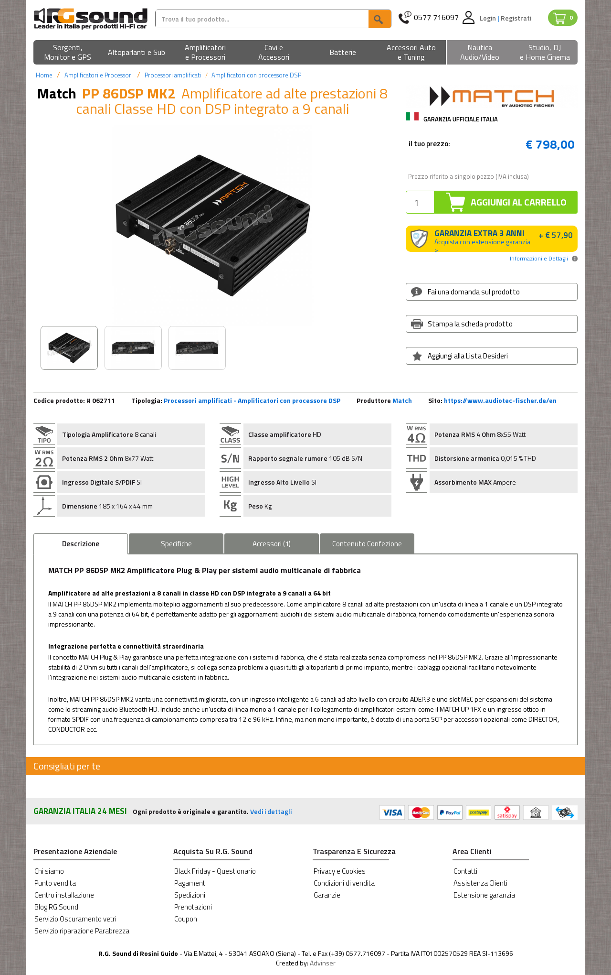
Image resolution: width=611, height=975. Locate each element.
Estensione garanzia (484, 894)
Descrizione (80, 543)
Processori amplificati (173, 75)
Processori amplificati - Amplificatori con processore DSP (252, 400)
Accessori (272, 543)
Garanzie (327, 894)
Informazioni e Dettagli (539, 258)
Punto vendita (55, 883)
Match (402, 400)
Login (488, 18)
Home (44, 75)
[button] (67, 53)
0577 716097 (436, 17)
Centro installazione (64, 894)
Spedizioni (189, 894)
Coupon (185, 918)
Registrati (516, 18)
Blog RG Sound (56, 906)
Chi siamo (49, 871)
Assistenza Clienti (480, 883)
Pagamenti (190, 883)
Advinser (323, 963)
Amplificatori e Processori (98, 75)
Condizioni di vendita (344, 883)
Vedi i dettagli (271, 811)
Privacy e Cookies (340, 871)
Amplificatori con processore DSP (256, 75)
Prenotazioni (193, 906)
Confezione (367, 543)
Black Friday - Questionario (215, 871)
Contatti (465, 871)
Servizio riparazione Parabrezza (81, 930)
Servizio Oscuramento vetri (75, 918)
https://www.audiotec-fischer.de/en (500, 400)
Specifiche (176, 543)
